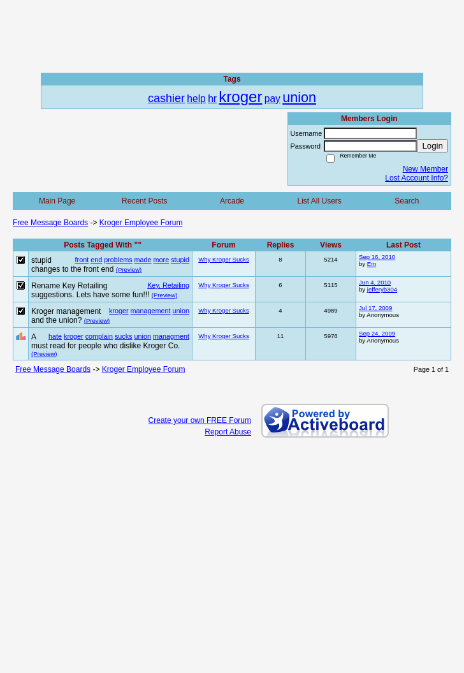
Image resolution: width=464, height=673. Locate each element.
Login (432, 146)
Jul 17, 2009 (375, 307)
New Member (425, 169)
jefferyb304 (382, 289)
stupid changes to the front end (72, 265)
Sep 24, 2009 (377, 333)
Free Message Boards (50, 222)
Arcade (232, 200)
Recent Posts (144, 200)
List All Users (319, 200)
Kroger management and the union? (66, 316)
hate (55, 336)
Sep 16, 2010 (377, 256)
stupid (180, 259)
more (162, 259)
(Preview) (129, 269)
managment (171, 336)
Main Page (57, 200)
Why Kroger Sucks (223, 259)
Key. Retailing (168, 285)
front (82, 259)
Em (371, 263)
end (96, 259)
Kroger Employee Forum (141, 222)
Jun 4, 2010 (375, 282)
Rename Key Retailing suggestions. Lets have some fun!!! (90, 290)
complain (99, 336)
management (151, 310)
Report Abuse (228, 431)
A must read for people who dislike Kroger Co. (105, 341)
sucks (124, 336)
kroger (119, 310)
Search (407, 200)
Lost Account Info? (416, 178)
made (143, 259)
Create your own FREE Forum (200, 420)
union (181, 310)
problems (118, 259)
